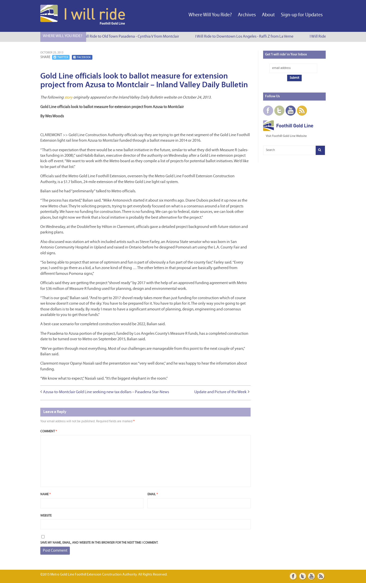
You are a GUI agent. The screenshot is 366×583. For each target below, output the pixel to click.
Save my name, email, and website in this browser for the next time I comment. (99, 542)
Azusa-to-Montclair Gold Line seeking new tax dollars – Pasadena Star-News (106, 392)
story (68, 98)
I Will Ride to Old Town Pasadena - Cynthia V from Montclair (131, 37)
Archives (247, 15)
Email (152, 494)
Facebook (82, 57)
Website (46, 515)
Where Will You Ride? (210, 15)
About (268, 15)
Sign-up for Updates (302, 15)
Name (45, 494)
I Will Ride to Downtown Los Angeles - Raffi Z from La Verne (245, 37)
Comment (48, 431)
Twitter (61, 57)
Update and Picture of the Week (220, 392)
